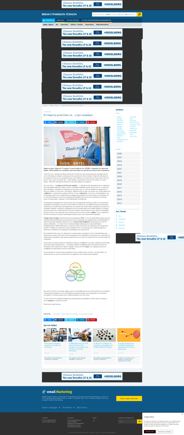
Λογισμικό (132, 126)
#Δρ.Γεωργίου (56, 314)
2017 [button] (119, 188)
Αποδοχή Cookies (150, 431)
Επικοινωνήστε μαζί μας (49, 422)
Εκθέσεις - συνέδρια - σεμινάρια (119, 126)
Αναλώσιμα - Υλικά (135, 124)
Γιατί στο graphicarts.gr (74, 420)
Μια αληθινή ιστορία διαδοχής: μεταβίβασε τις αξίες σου (77, 358)
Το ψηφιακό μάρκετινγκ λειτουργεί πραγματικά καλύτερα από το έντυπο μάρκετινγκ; (126, 346)
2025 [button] (119, 157)
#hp (120, 216)
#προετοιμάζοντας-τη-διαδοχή (69, 314)
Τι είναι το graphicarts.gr (49, 420)
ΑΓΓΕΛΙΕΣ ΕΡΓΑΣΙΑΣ (73, 20)
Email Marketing (72, 422)
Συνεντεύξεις (133, 136)
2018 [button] (119, 184)
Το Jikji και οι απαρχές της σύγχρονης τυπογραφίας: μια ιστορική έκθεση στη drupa (103, 345)
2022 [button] (119, 169)
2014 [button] (119, 199)
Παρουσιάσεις (89, 24)
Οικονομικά (133, 130)
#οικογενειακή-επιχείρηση (86, 314)
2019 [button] (119, 180)
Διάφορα (119, 117)
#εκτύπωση (122, 228)
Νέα (57, 24)
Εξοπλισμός (133, 121)
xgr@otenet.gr (56, 304)
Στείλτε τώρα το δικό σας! (129, 398)
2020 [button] (119, 176)
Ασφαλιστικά (133, 128)
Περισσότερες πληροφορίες (164, 431)
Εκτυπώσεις (120, 141)
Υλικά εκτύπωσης (134, 122)
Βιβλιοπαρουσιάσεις (102, 24)
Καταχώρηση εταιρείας (73, 425)
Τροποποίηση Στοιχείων (74, 426)
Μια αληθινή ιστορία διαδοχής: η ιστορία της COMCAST (102, 358)
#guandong (122, 225)
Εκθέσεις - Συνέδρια (77, 24)
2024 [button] (119, 161)
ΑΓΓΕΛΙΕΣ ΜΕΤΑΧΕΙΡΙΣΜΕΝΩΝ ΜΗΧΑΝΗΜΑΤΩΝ (96, 20)
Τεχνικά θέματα (121, 132)
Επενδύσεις (120, 135)
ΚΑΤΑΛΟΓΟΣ (60, 20)
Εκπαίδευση (120, 122)
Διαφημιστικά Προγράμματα (75, 423)
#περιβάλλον (122, 219)
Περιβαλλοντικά (121, 133)
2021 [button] (119, 172)
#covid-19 (121, 222)
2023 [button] (119, 165)
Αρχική (45, 105)
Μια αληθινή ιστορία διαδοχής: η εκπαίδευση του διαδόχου (53, 358)
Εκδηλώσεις (120, 130)
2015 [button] (119, 195)
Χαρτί (131, 119)
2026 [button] (119, 153)
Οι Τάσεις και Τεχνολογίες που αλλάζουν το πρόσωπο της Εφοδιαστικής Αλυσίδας (126, 359)
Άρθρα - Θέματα (48, 24)
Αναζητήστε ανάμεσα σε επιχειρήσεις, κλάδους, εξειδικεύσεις (114, 14)
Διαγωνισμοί (64, 24)
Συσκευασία (133, 117)
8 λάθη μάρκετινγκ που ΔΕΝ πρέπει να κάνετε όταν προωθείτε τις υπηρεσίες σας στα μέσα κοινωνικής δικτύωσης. (78, 347)
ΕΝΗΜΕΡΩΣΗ (48, 20)
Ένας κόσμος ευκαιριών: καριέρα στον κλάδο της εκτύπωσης (52, 345)
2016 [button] (119, 191)
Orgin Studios (111, 432)
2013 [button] (119, 203)
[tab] (128, 153)
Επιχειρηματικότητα (122, 139)
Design (119, 137)
